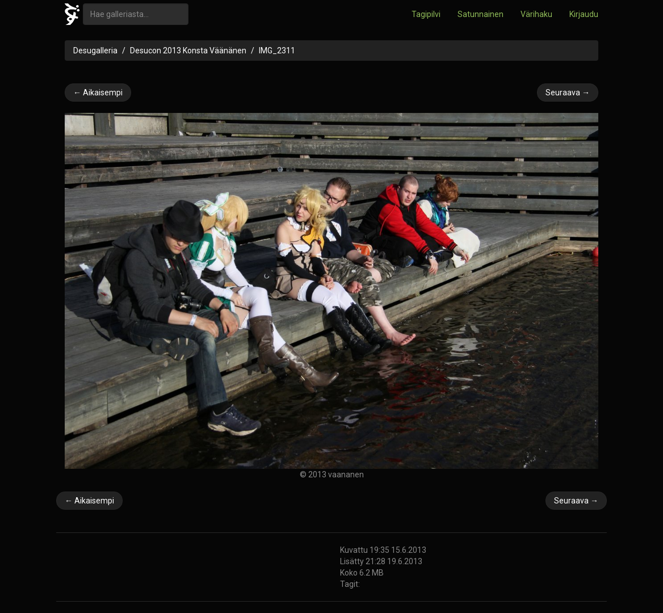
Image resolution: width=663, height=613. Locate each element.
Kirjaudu (583, 14)
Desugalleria (95, 50)
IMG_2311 (277, 50)
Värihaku (536, 14)
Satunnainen (480, 14)
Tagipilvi (426, 14)
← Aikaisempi (98, 92)
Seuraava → (567, 92)
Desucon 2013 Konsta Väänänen (188, 50)
